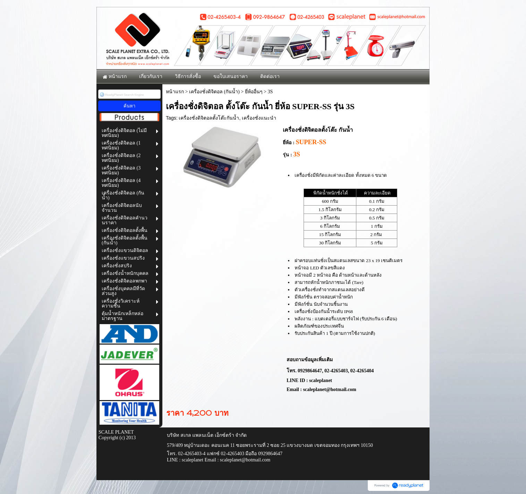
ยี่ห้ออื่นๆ (254, 91)
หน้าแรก (175, 91)
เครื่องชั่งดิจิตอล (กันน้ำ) (214, 91)
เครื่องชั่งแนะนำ (259, 118)
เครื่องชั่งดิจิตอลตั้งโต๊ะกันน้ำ (209, 118)
